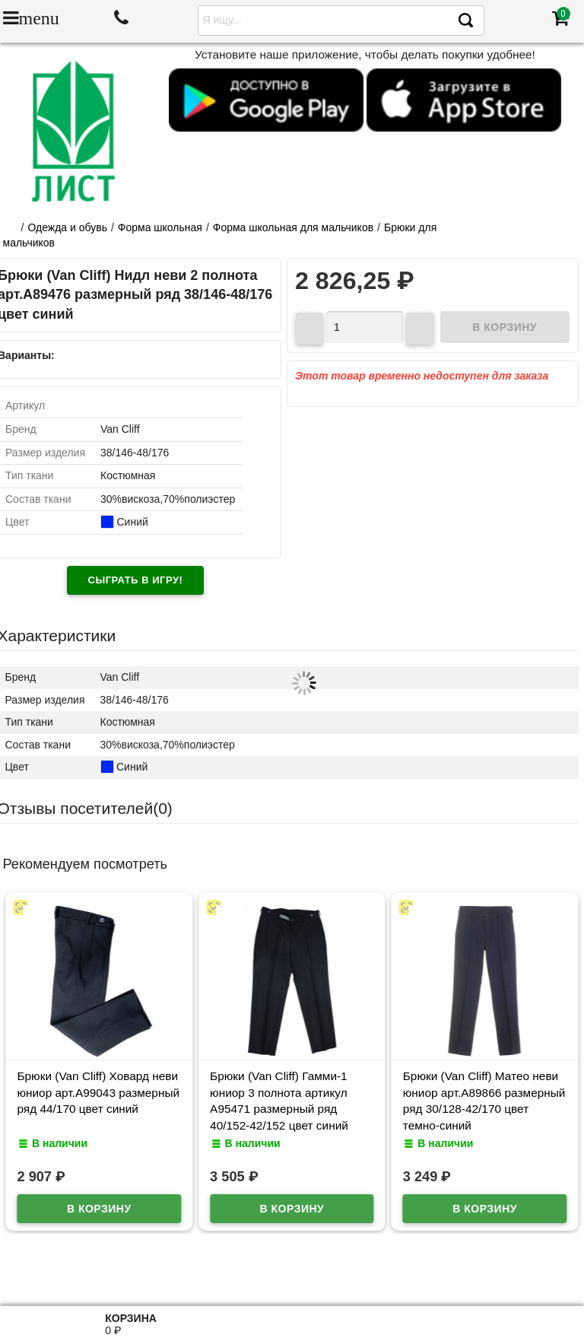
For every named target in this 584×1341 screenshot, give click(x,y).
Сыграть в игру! (135, 580)
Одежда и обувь (67, 227)
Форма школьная (160, 227)
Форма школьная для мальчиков (293, 227)
